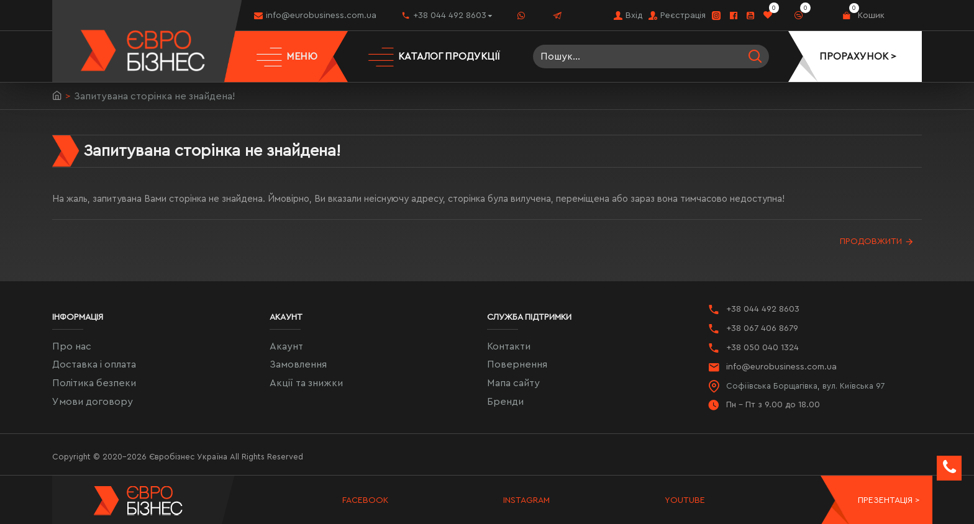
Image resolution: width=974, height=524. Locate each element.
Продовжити (871, 241)
